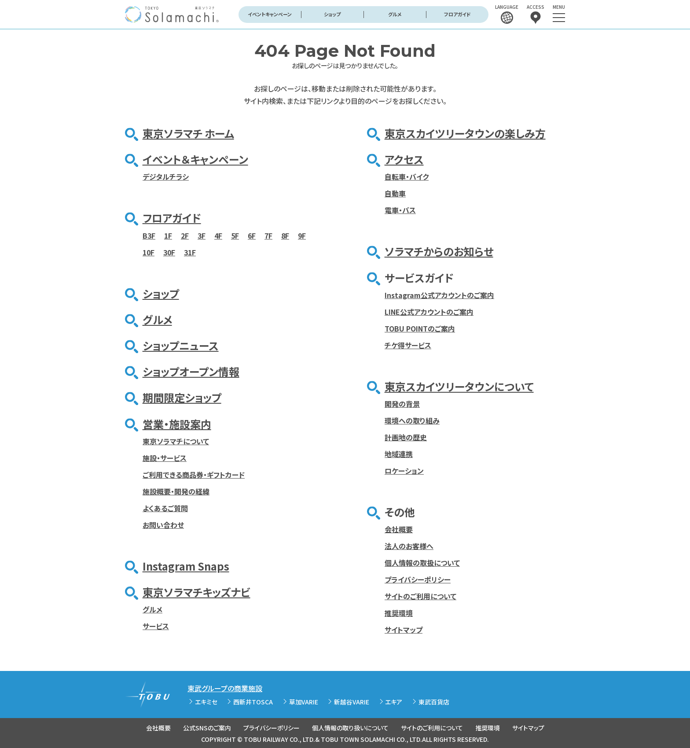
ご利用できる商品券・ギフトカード (194, 474)
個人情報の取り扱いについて (350, 727)
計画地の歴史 (406, 437)
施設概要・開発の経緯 (176, 491)
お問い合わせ (163, 525)
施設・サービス (165, 458)
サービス (156, 626)
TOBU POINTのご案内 (420, 328)
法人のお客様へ (409, 546)
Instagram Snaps (186, 566)
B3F (149, 235)
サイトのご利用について (420, 596)
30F (169, 252)
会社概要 (399, 529)
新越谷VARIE (351, 701)
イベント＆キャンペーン (195, 159)
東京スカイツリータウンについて (459, 386)
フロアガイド (457, 14)
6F (252, 235)
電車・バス (400, 210)
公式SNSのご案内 (207, 727)
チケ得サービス (408, 345)
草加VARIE (303, 701)
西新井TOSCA (253, 701)
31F (190, 252)
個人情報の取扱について (422, 562)
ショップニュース (181, 345)
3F (202, 235)
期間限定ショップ (182, 397)
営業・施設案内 (177, 424)
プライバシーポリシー (418, 579)
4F (218, 235)
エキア (393, 701)
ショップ (332, 14)
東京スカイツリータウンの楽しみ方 (465, 133)
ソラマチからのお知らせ (439, 251)
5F (235, 235)
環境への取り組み (412, 420)
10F (148, 252)
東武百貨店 (433, 701)
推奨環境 (399, 613)
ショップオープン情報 (191, 371)
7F (268, 235)
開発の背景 (402, 403)
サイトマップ (403, 629)
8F (285, 235)
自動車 (395, 193)
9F (302, 235)
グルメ (395, 14)
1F (168, 235)
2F (185, 235)
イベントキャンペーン (270, 14)
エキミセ (206, 701)
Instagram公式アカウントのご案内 (439, 295)
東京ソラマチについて (176, 441)
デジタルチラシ (166, 176)
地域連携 (399, 454)
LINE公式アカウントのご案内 (429, 311)
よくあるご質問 (165, 508)
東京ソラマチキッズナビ (196, 592)
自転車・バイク (407, 176)
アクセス (404, 159)
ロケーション (404, 470)
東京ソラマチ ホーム (188, 133)
